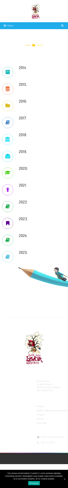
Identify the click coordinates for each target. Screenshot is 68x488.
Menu (8, 25)
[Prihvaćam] (64, 479)
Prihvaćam (34, 483)
